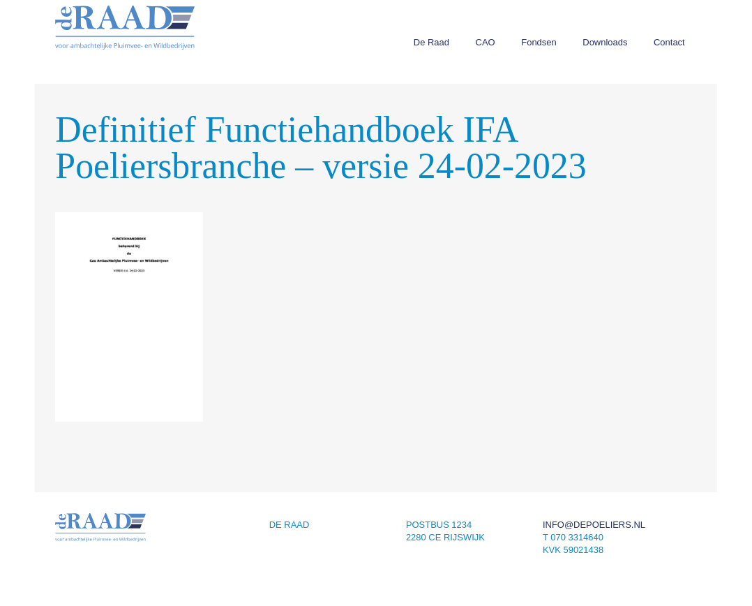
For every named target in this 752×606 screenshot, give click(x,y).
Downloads (604, 42)
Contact (669, 42)
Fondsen (538, 42)
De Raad (431, 42)
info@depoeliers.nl (594, 524)
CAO (485, 42)
